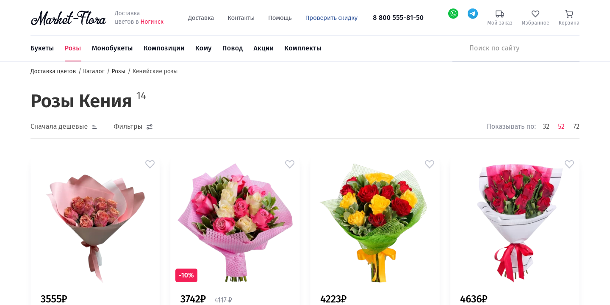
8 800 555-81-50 (398, 18)
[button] (150, 164)
